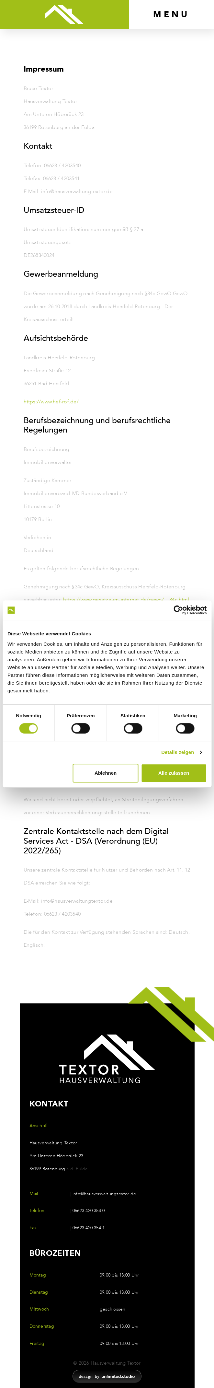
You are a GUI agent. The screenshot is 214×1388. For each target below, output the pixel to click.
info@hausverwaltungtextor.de (104, 1194)
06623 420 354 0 (89, 1211)
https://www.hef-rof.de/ (51, 401)
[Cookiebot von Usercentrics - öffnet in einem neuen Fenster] (178, 610)
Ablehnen (106, 773)
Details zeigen (177, 752)
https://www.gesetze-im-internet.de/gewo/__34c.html (126, 599)
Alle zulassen (173, 773)
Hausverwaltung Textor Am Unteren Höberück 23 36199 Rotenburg (58, 1156)
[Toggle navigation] (171, 14)
